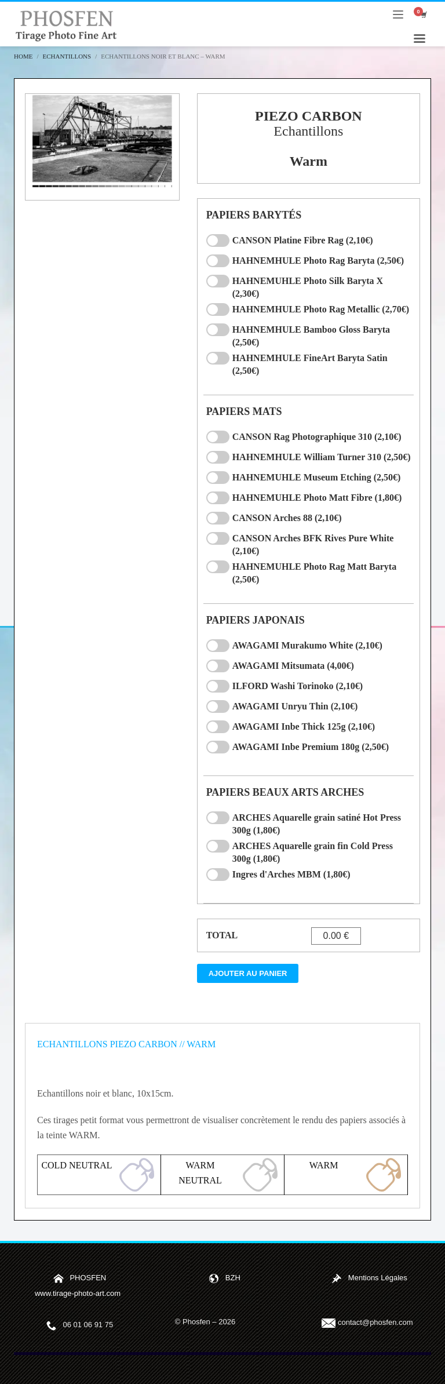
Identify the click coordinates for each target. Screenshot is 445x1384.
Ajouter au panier (248, 973)
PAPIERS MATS (244, 411)
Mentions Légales (377, 1277)
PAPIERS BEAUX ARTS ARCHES (285, 792)
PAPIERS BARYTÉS (254, 215)
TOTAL (222, 935)
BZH (232, 1277)
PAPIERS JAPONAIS (255, 620)
